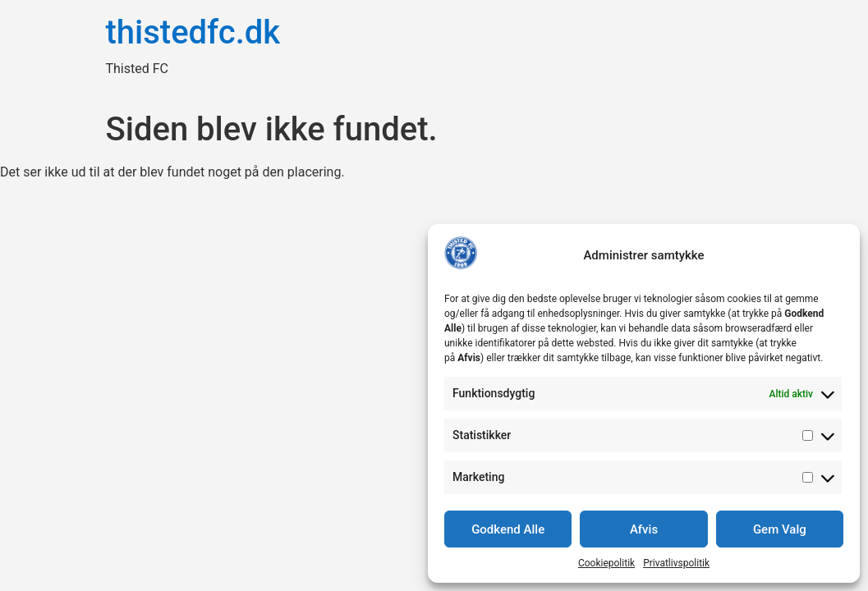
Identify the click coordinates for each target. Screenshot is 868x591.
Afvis (644, 529)
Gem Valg (779, 529)
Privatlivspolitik (676, 563)
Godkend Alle (507, 529)
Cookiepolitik (606, 563)
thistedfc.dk (193, 32)
